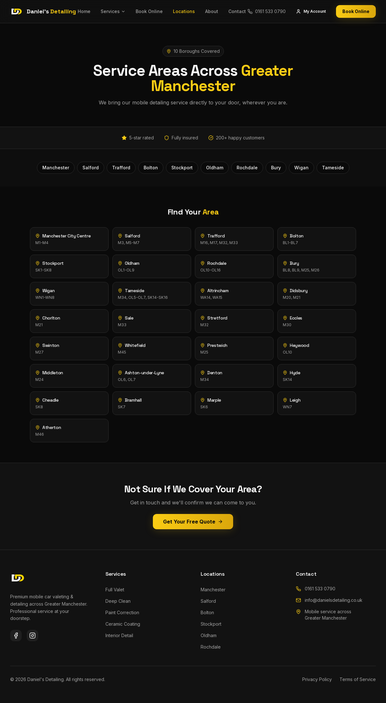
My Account (311, 11)
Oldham (209, 635)
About (211, 11)
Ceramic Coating (122, 624)
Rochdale (211, 647)
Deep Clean (118, 601)
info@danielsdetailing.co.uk (329, 600)
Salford (208, 601)
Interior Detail (119, 635)
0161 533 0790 (315, 588)
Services (113, 11)
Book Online (149, 11)
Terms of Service (358, 679)
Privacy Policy (317, 679)
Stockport (211, 624)
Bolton (207, 612)
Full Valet (114, 589)
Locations (184, 11)
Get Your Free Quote (193, 521)
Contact (237, 11)
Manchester (213, 589)
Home (84, 11)
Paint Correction (122, 612)
